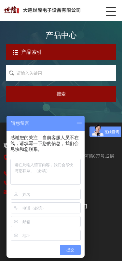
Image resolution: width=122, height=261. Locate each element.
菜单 (112, 8)
